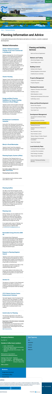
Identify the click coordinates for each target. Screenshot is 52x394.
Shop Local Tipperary (7, 379)
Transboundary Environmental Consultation (37, 139)
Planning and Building (10, 30)
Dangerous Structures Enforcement (38, 89)
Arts (29, 340)
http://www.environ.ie (7, 329)
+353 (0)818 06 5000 (17, 359)
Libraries (30, 345)
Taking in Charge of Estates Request (39, 136)
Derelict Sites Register (36, 105)
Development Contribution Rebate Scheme (38, 117)
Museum (30, 347)
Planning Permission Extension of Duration (38, 128)
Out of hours (48, 1)
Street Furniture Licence (36, 133)
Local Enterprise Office (7, 374)
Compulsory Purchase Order (37, 80)
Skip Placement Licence (36, 131)
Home (2, 30)
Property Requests (35, 82)
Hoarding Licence (35, 91)
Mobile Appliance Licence (36, 94)
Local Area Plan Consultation (37, 151)
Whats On (30, 349)
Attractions (30, 342)
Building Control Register (36, 69)
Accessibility (48, 386)
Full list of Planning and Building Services (38, 161)
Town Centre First (35, 110)
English (38, 1)
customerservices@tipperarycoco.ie (12, 227)
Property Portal (5, 377)
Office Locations (4, 364)
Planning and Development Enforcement (40, 96)
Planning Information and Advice (38, 122)
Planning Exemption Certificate (37, 120)
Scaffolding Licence (35, 98)
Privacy (38, 386)
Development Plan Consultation (38, 148)
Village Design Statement (36, 156)
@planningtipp (9, 170)
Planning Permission (35, 125)
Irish (42, 1)
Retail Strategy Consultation (37, 153)
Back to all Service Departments (38, 53)
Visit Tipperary (4, 1)
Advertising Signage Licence (37, 60)
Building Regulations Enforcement (38, 71)
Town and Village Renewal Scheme (38, 107)
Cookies (42, 386)
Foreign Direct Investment (8, 372)
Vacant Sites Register (35, 142)
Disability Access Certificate (37, 73)
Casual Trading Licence (36, 62)
